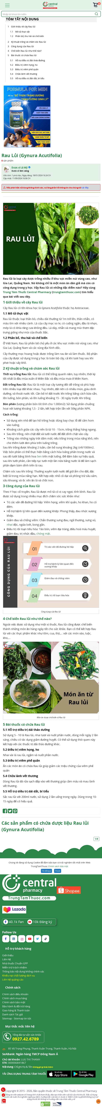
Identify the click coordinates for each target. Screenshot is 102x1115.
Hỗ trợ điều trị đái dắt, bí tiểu (29, 78)
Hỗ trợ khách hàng (18, 949)
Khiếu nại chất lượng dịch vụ (18, 975)
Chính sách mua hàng (14, 998)
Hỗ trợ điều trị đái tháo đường (30, 60)
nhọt (10, 524)
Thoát (57, 870)
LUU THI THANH (21, 1059)
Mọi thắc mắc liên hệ (19, 1026)
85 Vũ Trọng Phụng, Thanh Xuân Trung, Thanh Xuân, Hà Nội (42, 1048)
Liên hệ (6, 959)
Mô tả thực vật (22, 31)
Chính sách (12, 987)
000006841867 (14, 1062)
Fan (13, 921)
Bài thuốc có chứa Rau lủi (24, 55)
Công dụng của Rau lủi (22, 46)
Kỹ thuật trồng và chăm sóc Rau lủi (29, 41)
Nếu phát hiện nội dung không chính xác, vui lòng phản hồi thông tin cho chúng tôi (47, 187)
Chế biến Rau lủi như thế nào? (26, 50)
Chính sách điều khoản (15, 994)
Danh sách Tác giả (12, 1014)
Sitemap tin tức (22, 1018)
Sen (39, 456)
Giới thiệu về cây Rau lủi (23, 26)
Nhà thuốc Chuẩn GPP (15, 963)
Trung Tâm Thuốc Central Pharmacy (27, 292)
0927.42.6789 (25, 1039)
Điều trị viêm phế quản (26, 69)
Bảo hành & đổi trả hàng (16, 1006)
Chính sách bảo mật (58, 866)
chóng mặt (43, 533)
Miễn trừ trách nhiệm (14, 967)
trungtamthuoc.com (66, 292)
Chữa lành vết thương (26, 73)
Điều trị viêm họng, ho (26, 64)
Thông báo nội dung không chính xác (23, 971)
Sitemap (7, 1018)
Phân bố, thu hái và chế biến (29, 36)
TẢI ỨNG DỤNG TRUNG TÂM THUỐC (24, 1073)
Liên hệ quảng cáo (12, 979)
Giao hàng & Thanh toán (16, 1010)
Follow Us (9, 932)
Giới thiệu (7, 955)
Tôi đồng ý (46, 870)
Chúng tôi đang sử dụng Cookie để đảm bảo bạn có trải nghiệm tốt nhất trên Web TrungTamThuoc (49, 864)
